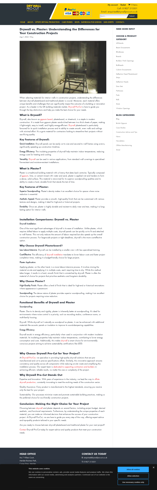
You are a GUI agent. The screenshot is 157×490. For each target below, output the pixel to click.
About (30, 22)
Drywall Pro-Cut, (29, 358)
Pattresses (119, 91)
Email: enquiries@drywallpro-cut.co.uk (119, 12)
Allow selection (133, 470)
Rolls (117, 99)
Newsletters (120, 141)
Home (22, 22)
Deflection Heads (122, 82)
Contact (120, 22)
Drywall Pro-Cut (75, 107)
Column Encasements (123, 70)
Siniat (118, 150)
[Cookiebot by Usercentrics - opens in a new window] (14, 485)
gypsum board (46, 119)
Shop (77, 22)
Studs (118, 104)
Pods (117, 95)
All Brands (119, 43)
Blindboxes (120, 52)
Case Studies (67, 22)
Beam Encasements (123, 47)
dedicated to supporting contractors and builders (73, 367)
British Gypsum (121, 123)
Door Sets (119, 86)
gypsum (25, 176)
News (118, 136)
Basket (123, 5)
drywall (64, 341)
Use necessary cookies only (133, 476)
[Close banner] (153, 461)
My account (113, 5)
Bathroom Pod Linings (91, 22)
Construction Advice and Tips (126, 132)
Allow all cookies (133, 463)
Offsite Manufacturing (124, 145)
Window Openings (123, 108)
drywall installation (55, 255)
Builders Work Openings (125, 61)
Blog (31, 37)
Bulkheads (119, 65)
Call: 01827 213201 (127, 8)
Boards (118, 56)
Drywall (72, 125)
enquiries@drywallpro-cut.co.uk (95, 458)
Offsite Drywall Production (47, 22)
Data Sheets (108, 22)
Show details (114, 486)
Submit (131, 16)
